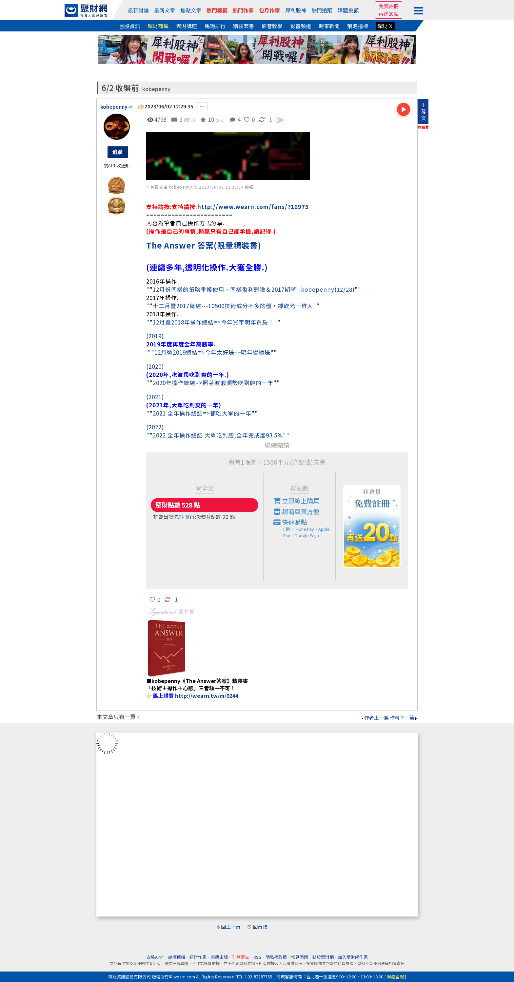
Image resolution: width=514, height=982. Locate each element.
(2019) (155, 336)
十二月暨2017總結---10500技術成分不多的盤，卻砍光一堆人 (233, 306)
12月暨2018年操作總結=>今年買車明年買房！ (213, 322)
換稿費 (423, 127)
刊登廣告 (240, 957)
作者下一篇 (404, 717)
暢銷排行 (215, 26)
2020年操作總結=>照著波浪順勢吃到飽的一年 (213, 383)
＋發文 (423, 111)
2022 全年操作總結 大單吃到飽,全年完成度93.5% (218, 435)
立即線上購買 (296, 500)
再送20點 (389, 13)
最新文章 (164, 10)
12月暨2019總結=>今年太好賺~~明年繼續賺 (212, 352)
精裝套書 (243, 26)
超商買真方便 (296, 511)
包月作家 (269, 10)
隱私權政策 (276, 957)
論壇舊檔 (176, 957)
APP (112, 165)
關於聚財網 (323, 957)
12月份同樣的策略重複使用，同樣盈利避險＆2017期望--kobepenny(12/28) (254, 289)
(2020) (155, 366)
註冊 (184, 517)
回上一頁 (231, 926)
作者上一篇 (375, 717)
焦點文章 (190, 10)
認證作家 (198, 957)
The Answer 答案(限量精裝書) (203, 245)
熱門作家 (243, 10)
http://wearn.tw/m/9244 (206, 695)
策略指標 (357, 26)
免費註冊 (389, 6)
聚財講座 (186, 26)
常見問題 (299, 957)
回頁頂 (260, 926)
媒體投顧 (348, 10)
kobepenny (156, 89)
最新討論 (138, 10)
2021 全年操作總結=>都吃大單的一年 (202, 413)
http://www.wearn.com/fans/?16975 (253, 206)
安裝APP (155, 957)
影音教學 (272, 26)
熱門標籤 (217, 10)
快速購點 (304, 528)
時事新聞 (329, 26)
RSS (257, 957)
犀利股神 (295, 10)
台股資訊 (129, 26)
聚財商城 (158, 26)
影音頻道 (300, 26)
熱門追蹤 (321, 10)
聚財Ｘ (385, 26)
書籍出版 (219, 957)
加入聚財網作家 (353, 957)
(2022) (155, 427)
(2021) (155, 397)
